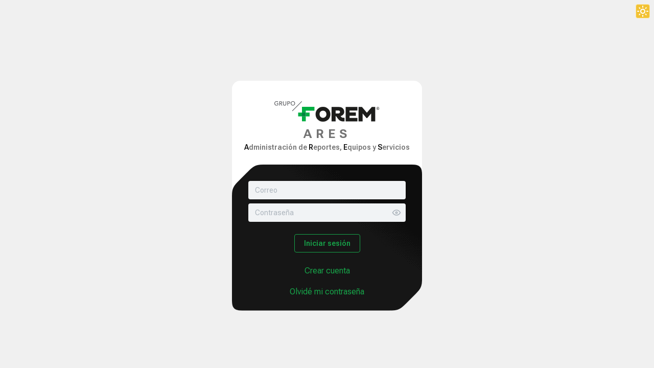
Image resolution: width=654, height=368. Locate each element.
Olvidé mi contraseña (327, 291)
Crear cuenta (327, 270)
